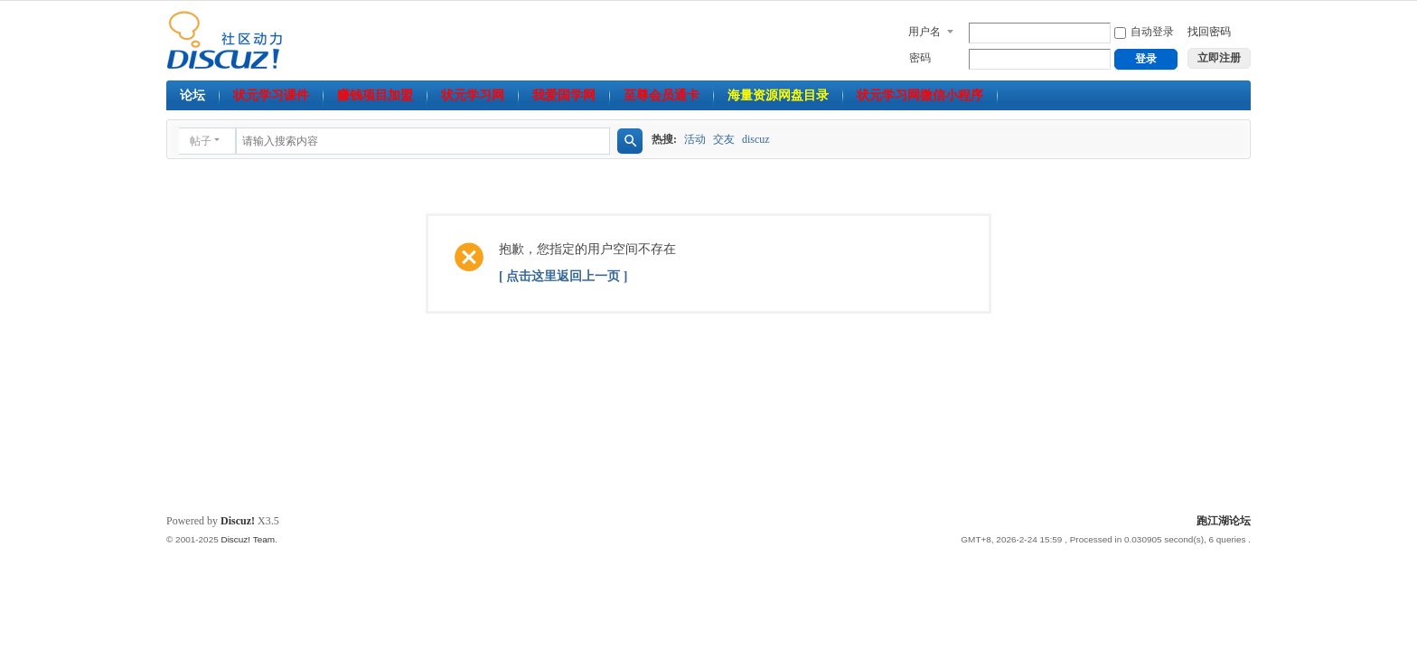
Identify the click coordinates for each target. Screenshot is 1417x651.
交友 (724, 139)
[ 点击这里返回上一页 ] (563, 276)
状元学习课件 (271, 95)
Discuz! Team (248, 539)
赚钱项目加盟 (375, 95)
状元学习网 (472, 95)
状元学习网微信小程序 (920, 95)
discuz (756, 139)
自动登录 (1144, 31)
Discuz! (238, 520)
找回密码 (1209, 31)
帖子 (200, 141)
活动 (695, 139)
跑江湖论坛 (1223, 520)
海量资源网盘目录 (778, 95)
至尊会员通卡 (661, 95)
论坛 (192, 95)
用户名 (924, 31)
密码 (920, 58)
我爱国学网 (564, 95)
